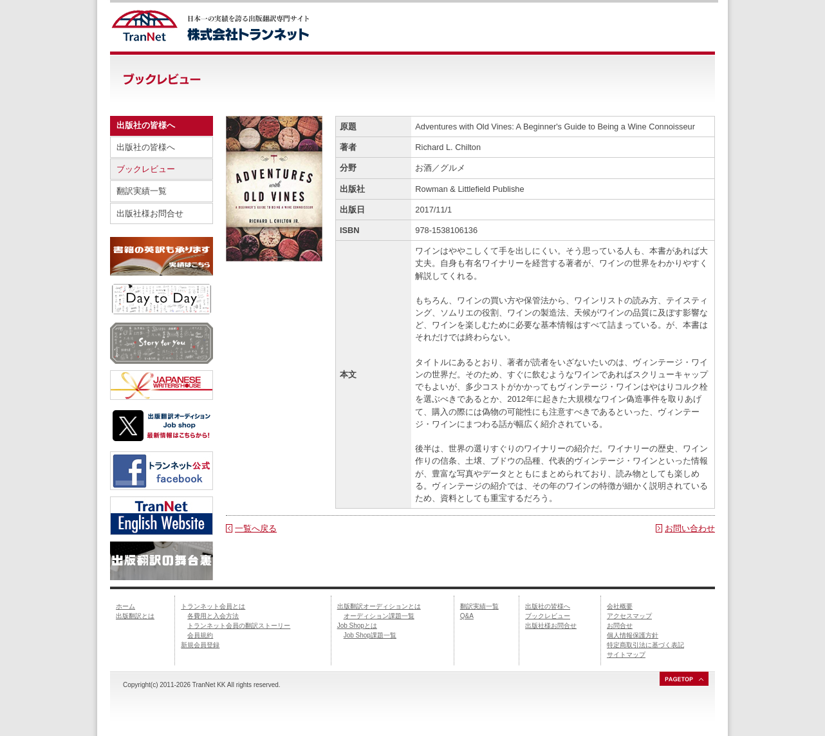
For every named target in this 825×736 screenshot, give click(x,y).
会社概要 (620, 606)
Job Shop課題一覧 (370, 635)
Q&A (467, 615)
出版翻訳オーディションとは (379, 606)
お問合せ (620, 625)
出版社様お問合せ (149, 213)
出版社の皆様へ (145, 147)
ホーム (125, 606)
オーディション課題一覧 (379, 615)
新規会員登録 (200, 644)
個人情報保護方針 (632, 635)
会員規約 (200, 635)
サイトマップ (626, 654)
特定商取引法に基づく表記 (645, 644)
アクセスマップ (629, 615)
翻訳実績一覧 (141, 191)
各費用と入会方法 (213, 615)
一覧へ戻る (256, 528)
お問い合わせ (690, 528)
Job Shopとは (357, 625)
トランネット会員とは (213, 606)
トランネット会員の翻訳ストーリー (238, 625)
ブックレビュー (145, 169)
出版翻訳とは (135, 615)
